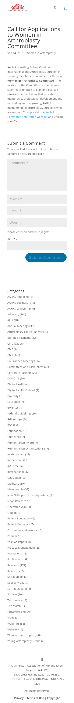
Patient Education (18, 518)
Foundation (14, 431)
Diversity (12, 396)
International (15, 472)
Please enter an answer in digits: (28, 232)
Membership (15, 489)
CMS (10, 355)
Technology (14, 600)
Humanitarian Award (20, 442)
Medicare (13, 483)
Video (10, 617)
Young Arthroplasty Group (24, 641)
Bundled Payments (19, 337)
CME (10, 349)
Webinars (13, 623)
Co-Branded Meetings (21, 361)
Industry (12, 466)
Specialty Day (15, 582)
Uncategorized (16, 612)
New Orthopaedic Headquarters (27, 495)
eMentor (12, 407)
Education (13, 402)
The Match (14, 606)
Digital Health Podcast (21, 390)
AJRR (10, 320)
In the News (15, 460)
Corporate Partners (19, 373)
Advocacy (13, 314)
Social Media (15, 577)
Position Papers (17, 542)
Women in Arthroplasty (41, 53)
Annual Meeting (17, 326)
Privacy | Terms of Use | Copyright (37, 698)
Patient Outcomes (18, 524)
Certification (15, 343)
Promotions (14, 553)
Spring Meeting (17, 588)
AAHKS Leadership (19, 308)
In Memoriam (15, 454)
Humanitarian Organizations (25, 448)
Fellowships (14, 419)
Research (13, 565)
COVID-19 (13, 378)
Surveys (12, 594)
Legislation (14, 477)
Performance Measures (22, 530)
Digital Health (16, 384)
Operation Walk (17, 507)
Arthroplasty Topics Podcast (25, 332)
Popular (12, 536)
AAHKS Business (17, 302)
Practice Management (21, 547)
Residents (13, 571)
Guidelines (14, 437)
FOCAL (11, 425)
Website (12, 629)
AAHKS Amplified (18, 297)
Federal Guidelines (19, 413)
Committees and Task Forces (25, 367)
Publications (15, 559)
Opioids (12, 513)
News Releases (16, 501)
